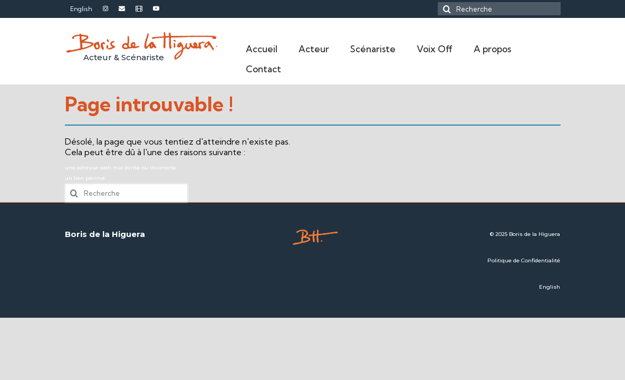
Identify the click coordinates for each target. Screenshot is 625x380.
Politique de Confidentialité (523, 260)
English (549, 286)
